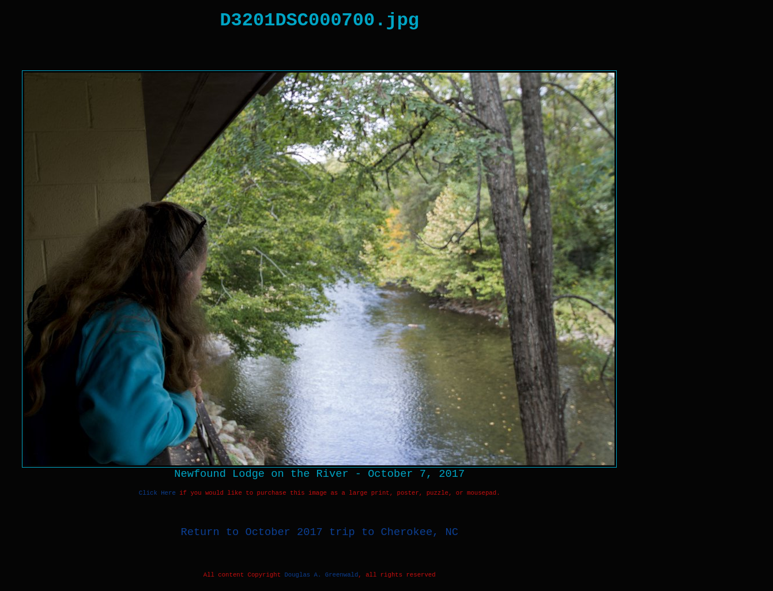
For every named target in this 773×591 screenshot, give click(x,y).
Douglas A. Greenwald (321, 575)
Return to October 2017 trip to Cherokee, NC (319, 532)
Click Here (157, 493)
